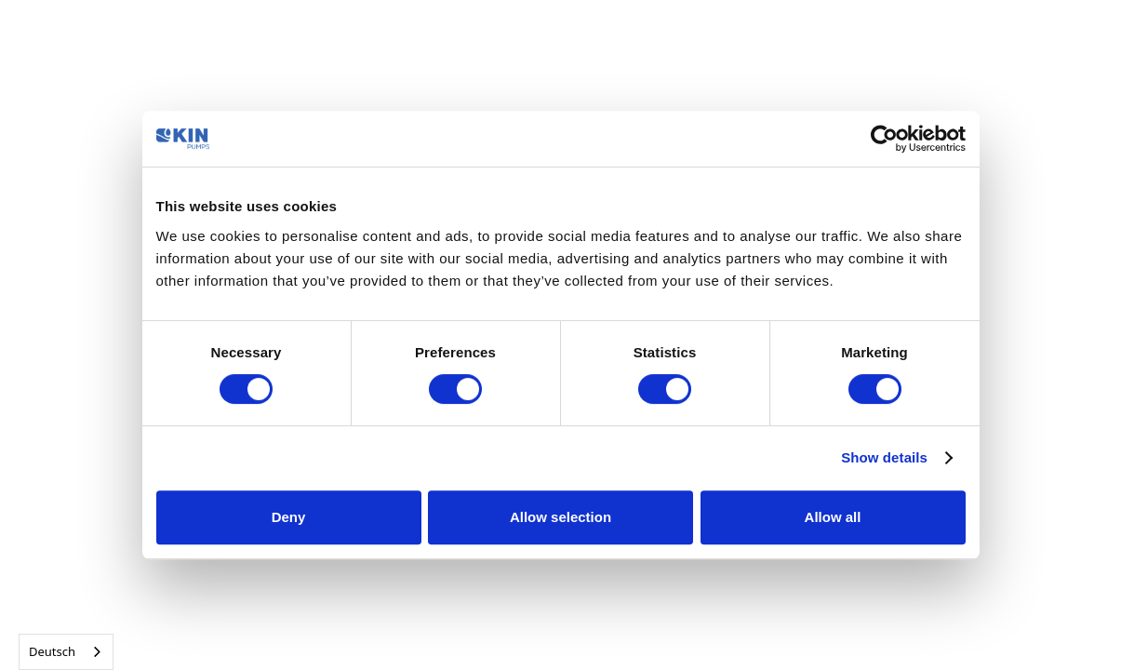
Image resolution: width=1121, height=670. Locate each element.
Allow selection (560, 517)
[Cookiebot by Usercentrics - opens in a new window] (884, 139)
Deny (289, 517)
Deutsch (52, 651)
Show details (884, 457)
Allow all (833, 517)
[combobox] (66, 652)
